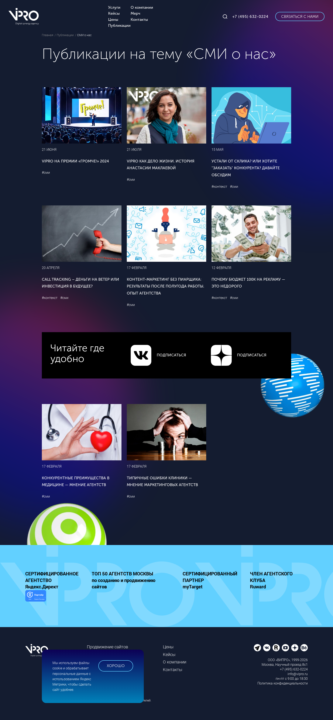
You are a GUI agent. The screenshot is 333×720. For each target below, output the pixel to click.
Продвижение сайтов (107, 646)
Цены (168, 646)
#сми (46, 173)
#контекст (219, 187)
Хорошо (116, 665)
